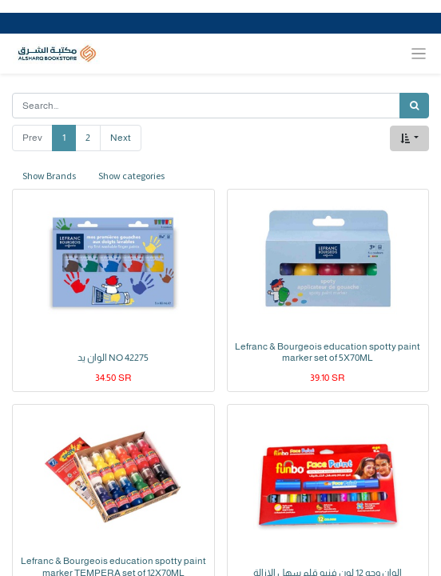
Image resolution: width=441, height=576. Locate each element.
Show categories (131, 176)
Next (120, 137)
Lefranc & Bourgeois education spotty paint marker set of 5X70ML (327, 352)
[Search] (414, 105)
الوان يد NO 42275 (113, 357)
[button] (409, 138)
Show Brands (49, 176)
